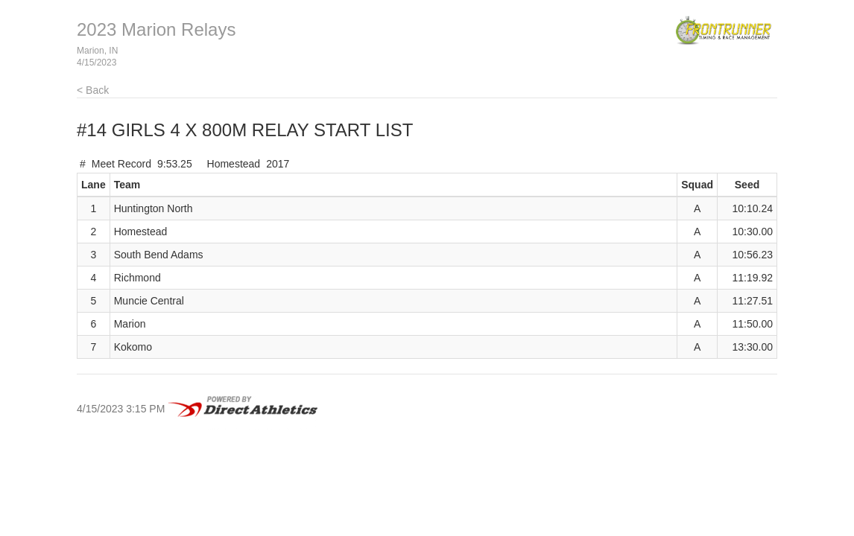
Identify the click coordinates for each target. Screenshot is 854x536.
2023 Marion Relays (156, 29)
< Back (93, 90)
